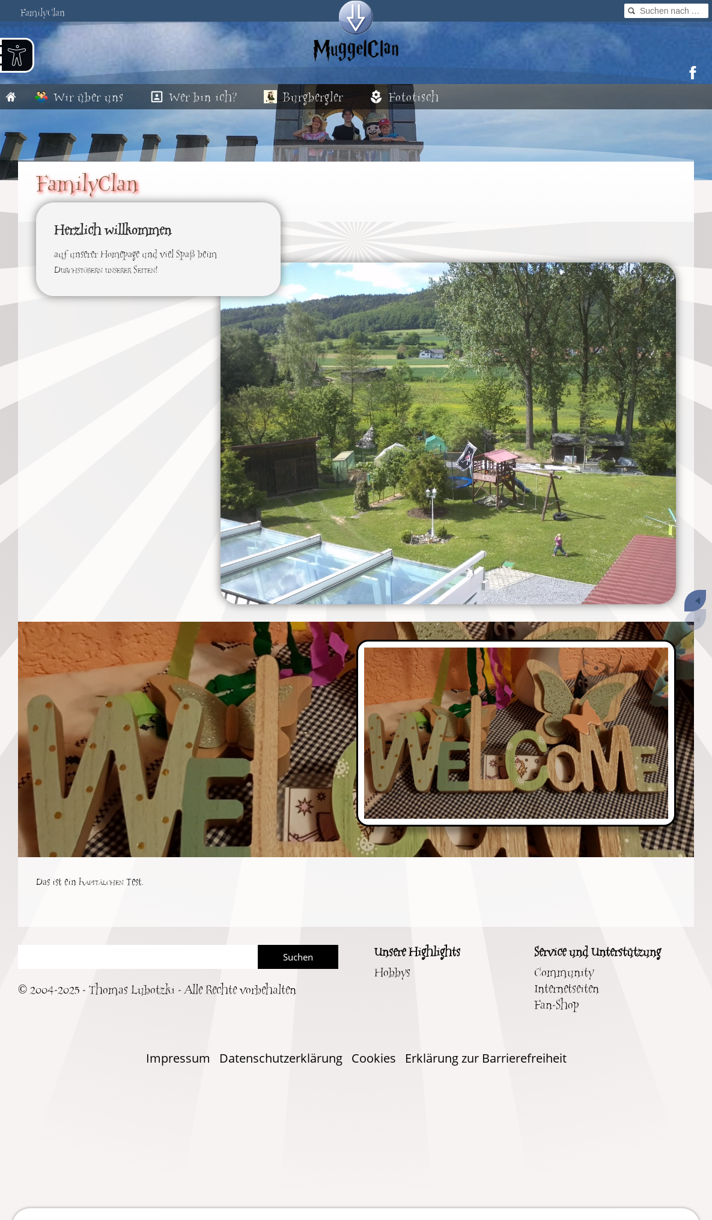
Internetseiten (566, 989)
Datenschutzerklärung (280, 1058)
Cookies (373, 1058)
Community (564, 972)
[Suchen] (138, 957)
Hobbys (392, 972)
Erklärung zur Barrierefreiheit (486, 1058)
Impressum (178, 1058)
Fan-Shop (556, 1005)
